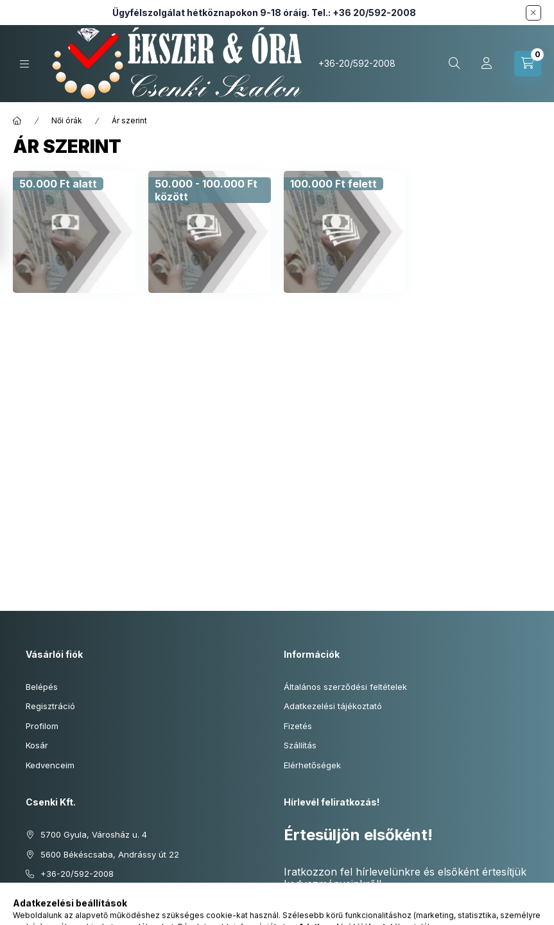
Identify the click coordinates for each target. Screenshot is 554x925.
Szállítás (300, 745)
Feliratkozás (324, 909)
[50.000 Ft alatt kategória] (58, 183)
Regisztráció (50, 706)
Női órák (66, 120)
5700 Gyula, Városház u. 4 (93, 834)
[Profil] (486, 63)
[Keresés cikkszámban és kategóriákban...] (454, 63)
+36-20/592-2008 (356, 63)
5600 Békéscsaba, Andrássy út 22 (109, 854)
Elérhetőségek (312, 765)
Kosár (37, 745)
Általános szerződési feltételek (345, 687)
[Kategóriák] (24, 64)
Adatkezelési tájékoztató (333, 706)
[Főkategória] (17, 121)
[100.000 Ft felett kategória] (333, 183)
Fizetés (298, 726)
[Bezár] (533, 13)
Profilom (42, 726)
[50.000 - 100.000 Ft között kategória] (209, 190)
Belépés (42, 687)
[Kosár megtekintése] (527, 63)
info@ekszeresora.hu (83, 893)
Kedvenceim (50, 765)
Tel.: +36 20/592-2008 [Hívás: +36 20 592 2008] (363, 12)
